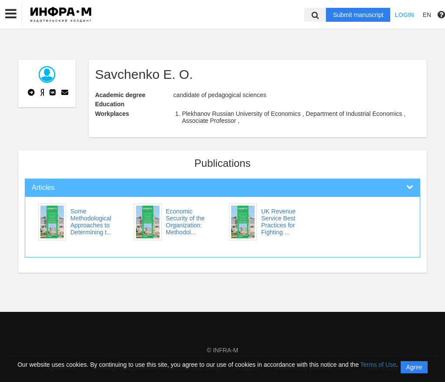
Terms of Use (378, 364)
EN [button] (427, 14)
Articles (43, 187)
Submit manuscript (358, 14)
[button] (11, 14)
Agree (414, 367)
